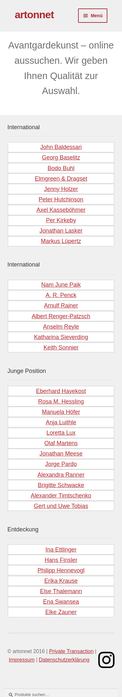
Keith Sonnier (61, 347)
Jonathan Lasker (60, 230)
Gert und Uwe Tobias (61, 506)
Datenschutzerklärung (64, 660)
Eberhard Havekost (61, 391)
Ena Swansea (61, 601)
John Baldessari (61, 147)
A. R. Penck (61, 295)
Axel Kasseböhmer (60, 210)
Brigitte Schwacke (61, 485)
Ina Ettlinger (61, 549)
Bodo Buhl (61, 168)
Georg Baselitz (61, 157)
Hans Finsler (61, 560)
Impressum (21, 660)
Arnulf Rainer (61, 305)
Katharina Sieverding (61, 337)
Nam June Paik (61, 284)
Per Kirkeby (61, 220)
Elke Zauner (61, 612)
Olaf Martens (61, 443)
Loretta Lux (61, 433)
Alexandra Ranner (60, 475)
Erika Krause (61, 581)
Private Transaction (71, 651)
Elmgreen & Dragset (61, 178)
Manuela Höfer (61, 412)
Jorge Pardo (61, 464)
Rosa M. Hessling (61, 401)
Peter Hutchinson (61, 199)
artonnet (34, 14)
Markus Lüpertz (61, 241)
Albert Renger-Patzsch (61, 316)
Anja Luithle (61, 422)
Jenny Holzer (61, 189)
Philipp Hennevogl (60, 570)
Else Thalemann (61, 591)
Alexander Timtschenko (61, 495)
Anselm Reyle (61, 326)
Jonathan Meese (60, 453)
